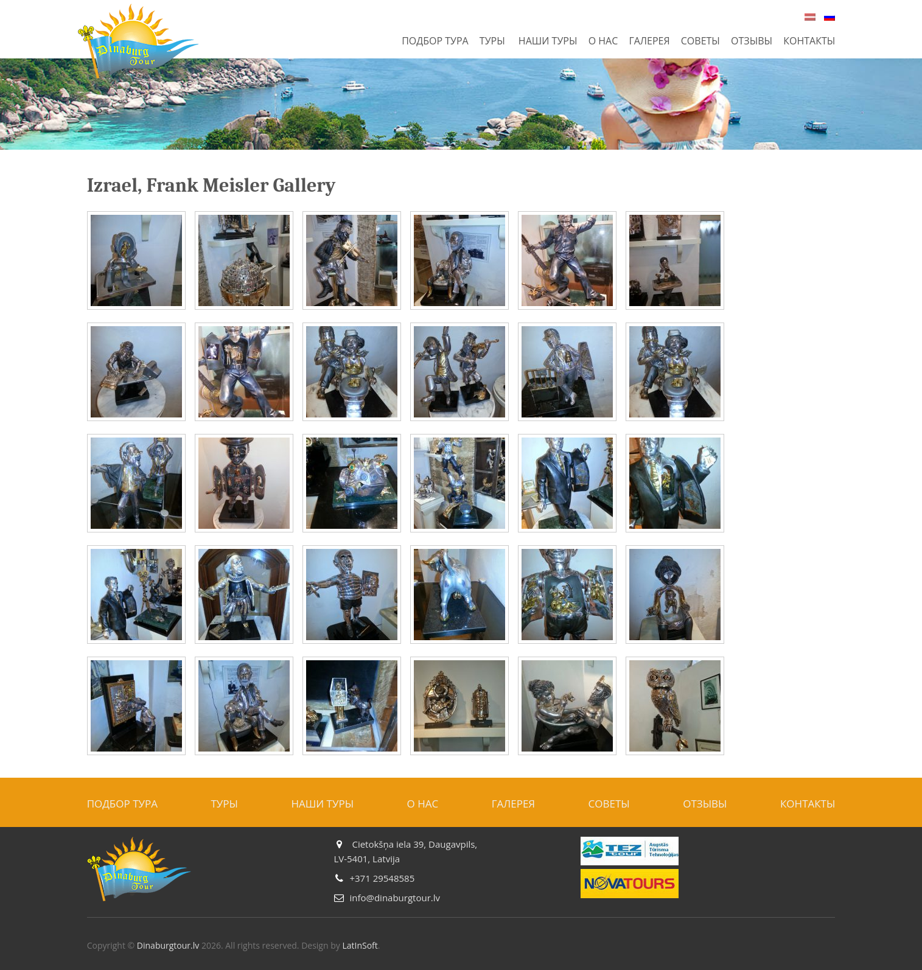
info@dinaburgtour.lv (394, 897)
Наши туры (548, 40)
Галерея (649, 40)
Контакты (809, 40)
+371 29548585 (381, 878)
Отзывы (751, 40)
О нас (603, 40)
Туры (492, 40)
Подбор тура (435, 40)
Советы (700, 40)
